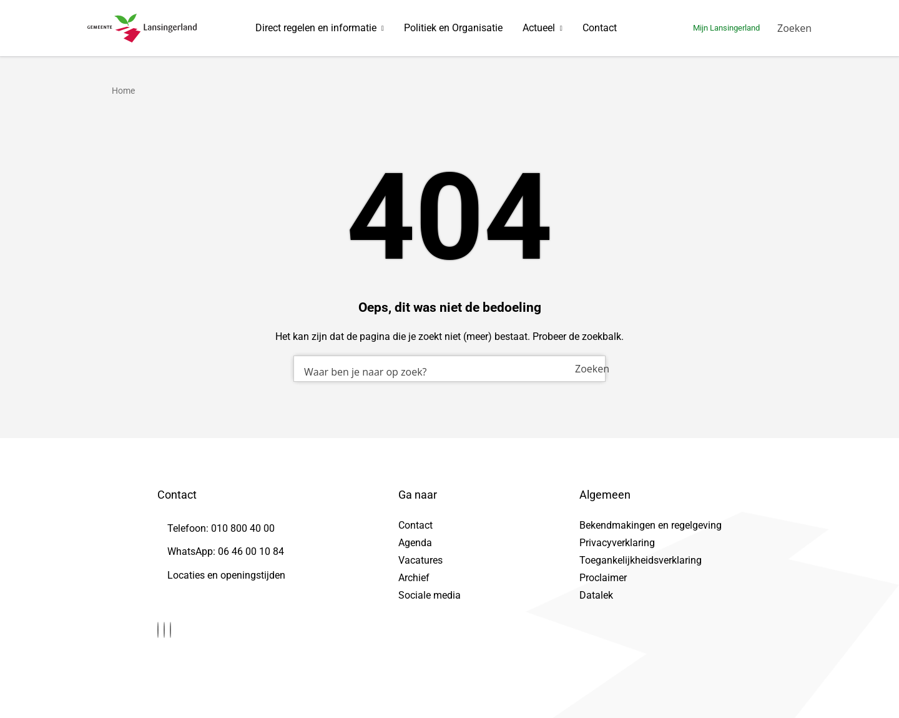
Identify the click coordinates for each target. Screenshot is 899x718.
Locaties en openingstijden (226, 575)
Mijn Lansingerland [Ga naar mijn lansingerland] (726, 27)
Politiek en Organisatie (453, 28)
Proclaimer (603, 578)
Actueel (539, 28)
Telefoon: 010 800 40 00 (221, 528)
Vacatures (420, 560)
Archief (414, 578)
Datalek (596, 595)
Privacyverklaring (617, 543)
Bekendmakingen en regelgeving (650, 525)
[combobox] (449, 369)
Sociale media (429, 595)
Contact (599, 28)
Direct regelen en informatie (315, 28)
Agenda (415, 543)
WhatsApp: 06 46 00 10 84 (225, 551)
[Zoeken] (794, 28)
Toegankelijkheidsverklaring (640, 560)
